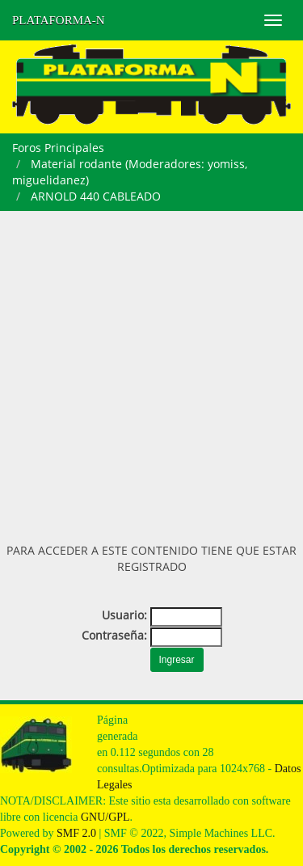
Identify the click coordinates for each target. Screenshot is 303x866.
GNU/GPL (105, 817)
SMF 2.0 (76, 833)
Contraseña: (114, 635)
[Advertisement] (151, 370)
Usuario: (124, 615)
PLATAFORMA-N (58, 20)
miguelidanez (49, 180)
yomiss (226, 163)
